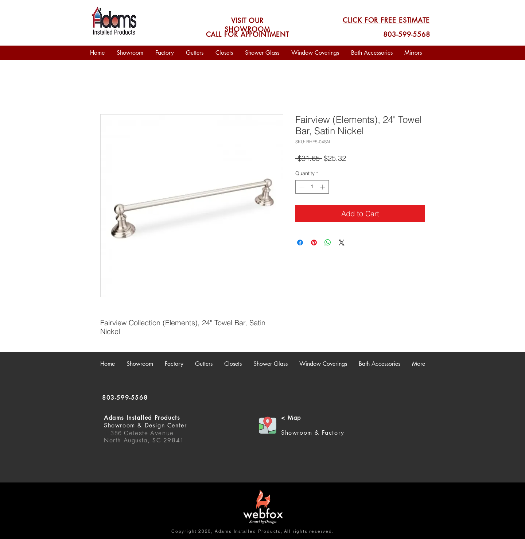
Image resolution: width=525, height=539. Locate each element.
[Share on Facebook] (300, 242)
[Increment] (323, 187)
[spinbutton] (312, 187)
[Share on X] (341, 242)
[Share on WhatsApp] (327, 242)
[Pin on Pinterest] (314, 242)
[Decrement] (301, 187)
